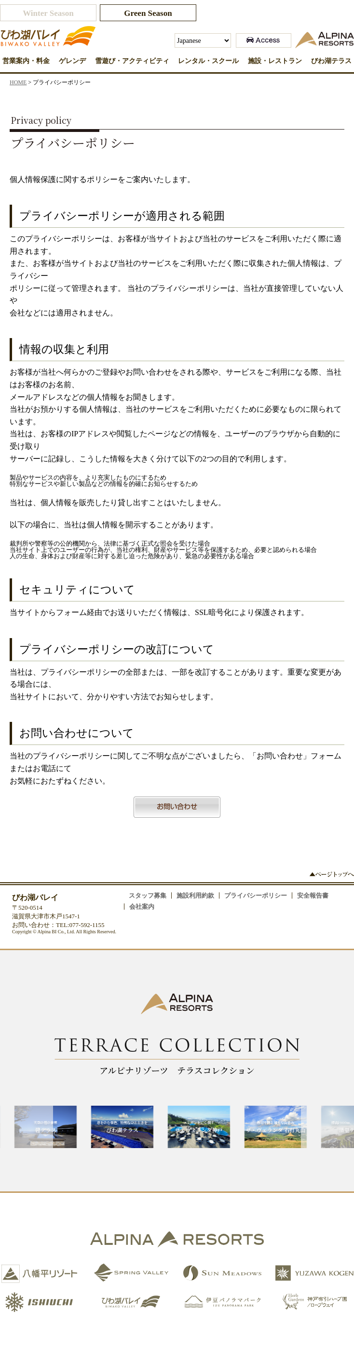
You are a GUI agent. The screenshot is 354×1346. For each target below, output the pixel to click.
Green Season (148, 13)
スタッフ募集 (147, 895)
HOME (18, 82)
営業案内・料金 (26, 61)
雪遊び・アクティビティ (132, 61)
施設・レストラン (275, 61)
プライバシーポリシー (255, 895)
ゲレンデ (72, 61)
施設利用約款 (195, 895)
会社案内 (141, 906)
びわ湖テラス (331, 61)
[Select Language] (203, 40)
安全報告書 (312, 895)
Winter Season (48, 13)
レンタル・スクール (208, 61)
